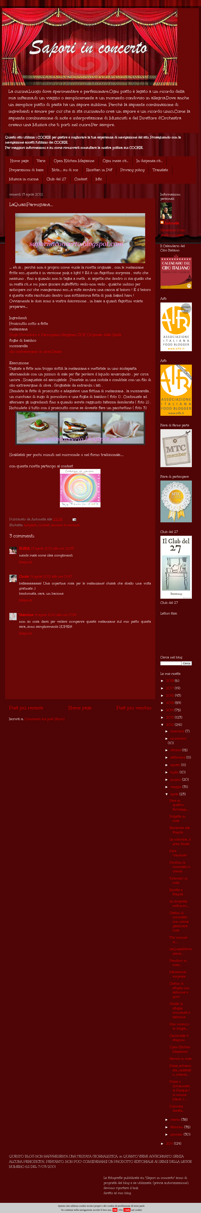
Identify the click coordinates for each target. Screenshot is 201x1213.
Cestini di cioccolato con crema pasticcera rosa (179, 921)
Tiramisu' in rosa (179, 880)
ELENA (24, 548)
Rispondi (25, 562)
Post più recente (26, 708)
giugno (176, 779)
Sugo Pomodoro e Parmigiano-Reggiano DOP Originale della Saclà (65, 334)
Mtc (99, 179)
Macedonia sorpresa (178, 974)
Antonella (171, 223)
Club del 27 (56, 179)
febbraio (177, 1127)
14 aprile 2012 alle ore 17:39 (55, 615)
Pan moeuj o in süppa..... (179, 1026)
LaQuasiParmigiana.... (181, 951)
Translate (160, 169)
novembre (178, 738)
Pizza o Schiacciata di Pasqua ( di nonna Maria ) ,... (180, 1090)
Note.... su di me (65, 169)
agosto (175, 765)
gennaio (177, 1134)
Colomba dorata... (177, 1108)
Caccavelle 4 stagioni (179, 1038)
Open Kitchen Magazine (74, 160)
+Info (127, 1209)
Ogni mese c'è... (115, 160)
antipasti (30, 525)
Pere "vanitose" (178, 853)
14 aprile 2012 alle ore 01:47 (51, 576)
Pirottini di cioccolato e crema (180, 866)
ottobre (176, 750)
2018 (170, 680)
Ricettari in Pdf (99, 169)
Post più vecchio (134, 708)
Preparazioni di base (26, 169)
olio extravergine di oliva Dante (35, 351)
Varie (41, 160)
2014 (170, 710)
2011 (170, 1143)
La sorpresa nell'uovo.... (179, 903)
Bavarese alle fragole (180, 830)
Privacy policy (132, 169)
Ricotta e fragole (176, 892)
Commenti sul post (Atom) (44, 719)
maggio (176, 787)
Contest (81, 179)
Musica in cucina (23, 179)
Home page (19, 160)
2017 (170, 688)
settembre (178, 757)
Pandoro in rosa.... (178, 962)
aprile (174, 794)
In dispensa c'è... (149, 160)
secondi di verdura (65, 525)
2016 (170, 695)
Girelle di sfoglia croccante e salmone (180, 1010)
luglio (175, 772)
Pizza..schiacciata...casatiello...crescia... (180, 1070)
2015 (170, 703)
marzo (175, 1119)
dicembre (177, 731)
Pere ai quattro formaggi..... (179, 804)
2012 (170, 725)
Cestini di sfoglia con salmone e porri (179, 990)
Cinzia (24, 576)
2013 (170, 717)
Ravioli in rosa (181, 1058)
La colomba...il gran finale (180, 841)
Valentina (26, 615)
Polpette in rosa (177, 818)
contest (43, 525)
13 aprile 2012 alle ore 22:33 (52, 548)
